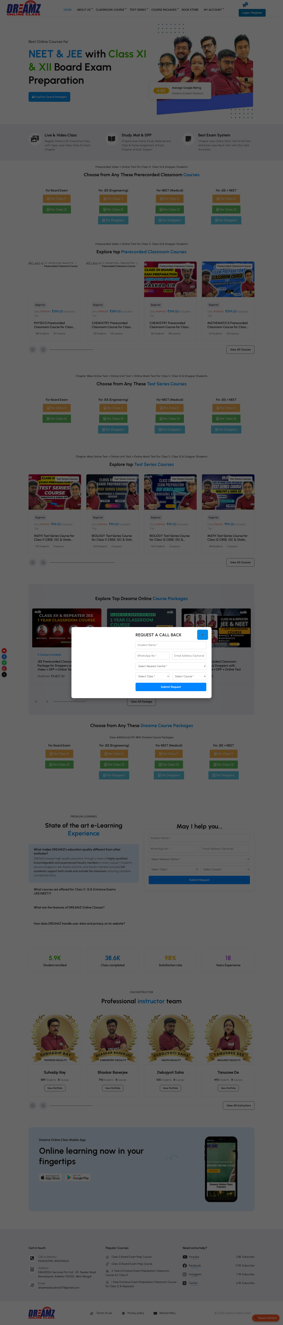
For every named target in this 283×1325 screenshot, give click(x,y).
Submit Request (171, 687)
